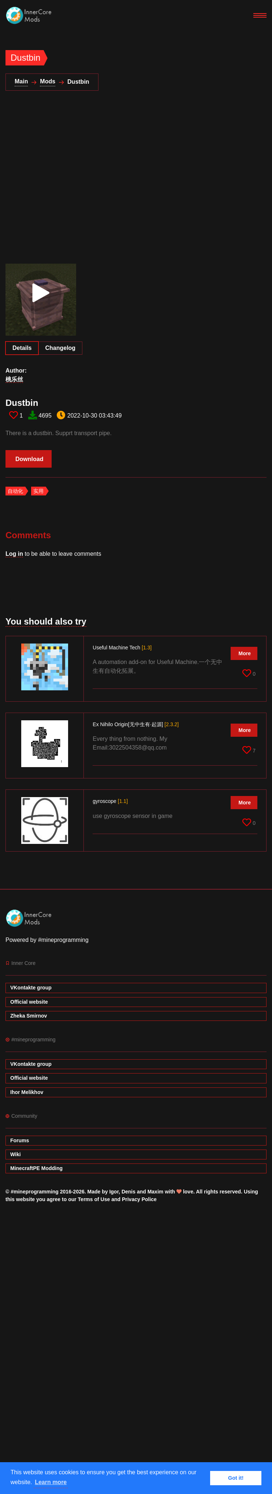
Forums (19, 1140)
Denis (128, 1192)
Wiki (15, 1154)
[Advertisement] (73, 181)
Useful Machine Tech (122, 647)
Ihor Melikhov (26, 1092)
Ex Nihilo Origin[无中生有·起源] (136, 724)
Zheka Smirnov (28, 1016)
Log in (14, 554)
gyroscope (110, 801)
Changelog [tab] (60, 348)
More (245, 653)
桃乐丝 (14, 379)
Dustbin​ (21, 403)
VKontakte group (31, 988)
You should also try (45, 621)
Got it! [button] (235, 1478)
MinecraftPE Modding (36, 1168)
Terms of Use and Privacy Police (117, 1199)
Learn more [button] (51, 1482)
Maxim (156, 1192)
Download (29, 459)
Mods (47, 81)
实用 (38, 491)
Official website (29, 1002)
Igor (114, 1192)
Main (21, 81)
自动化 (15, 491)
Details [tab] (21, 348)
